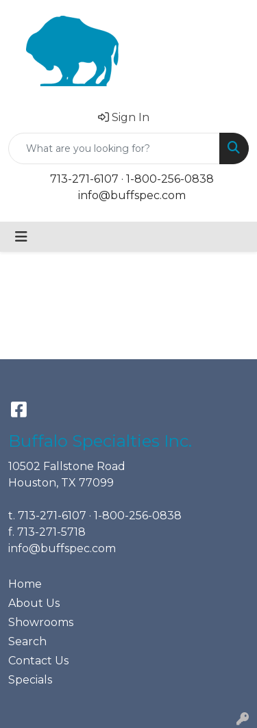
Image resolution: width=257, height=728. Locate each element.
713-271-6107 (84, 178)
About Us (34, 603)
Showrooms (40, 622)
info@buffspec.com (132, 195)
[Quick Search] (114, 148)
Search (27, 641)
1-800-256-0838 (170, 178)
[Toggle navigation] (21, 236)
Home (25, 583)
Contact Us (38, 660)
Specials (30, 679)
